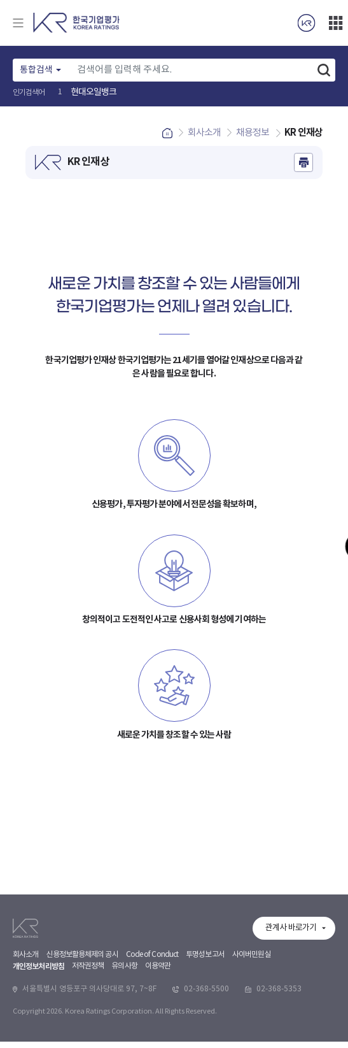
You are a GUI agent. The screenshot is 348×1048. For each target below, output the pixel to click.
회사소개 (25, 1039)
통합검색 (36, 70)
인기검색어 (29, 93)
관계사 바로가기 (290, 1012)
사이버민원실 (251, 1039)
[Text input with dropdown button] (191, 70)
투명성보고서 (205, 1039)
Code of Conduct (152, 1039)
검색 (323, 70)
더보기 (335, 22)
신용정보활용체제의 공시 (82, 1039)
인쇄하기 (303, 168)
